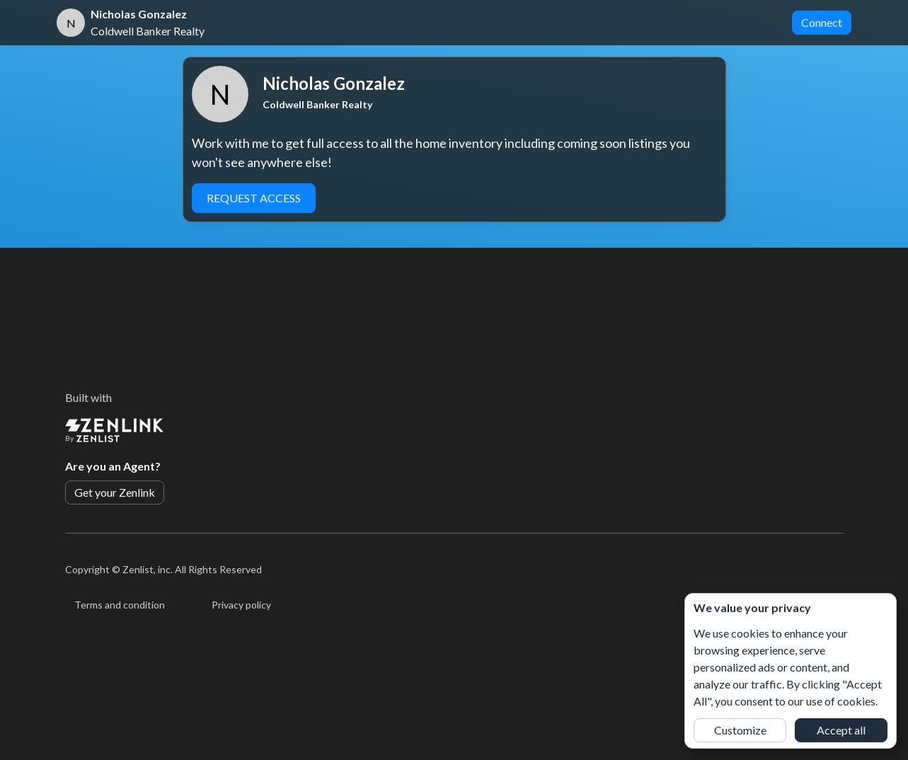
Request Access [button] (254, 198)
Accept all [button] (841, 730)
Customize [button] (740, 730)
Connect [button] (821, 22)
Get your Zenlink (114, 492)
